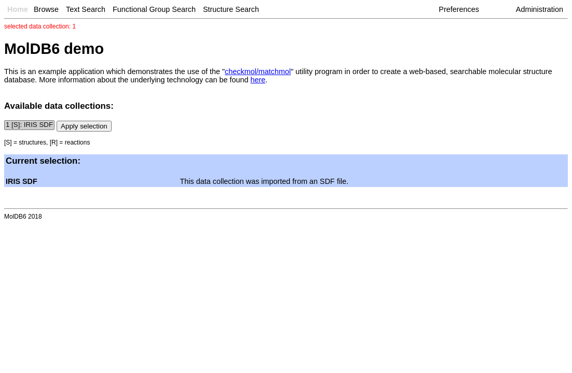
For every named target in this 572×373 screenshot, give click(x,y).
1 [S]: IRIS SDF (29, 125)
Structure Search (231, 9)
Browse (46, 9)
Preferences (459, 9)
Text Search (85, 9)
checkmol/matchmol (258, 71)
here (257, 80)
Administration (539, 9)
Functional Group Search (154, 9)
